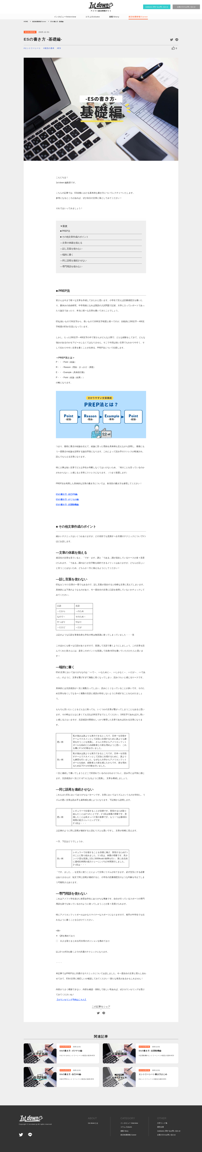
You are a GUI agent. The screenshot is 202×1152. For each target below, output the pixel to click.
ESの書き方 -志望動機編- (67, 504)
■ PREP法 (65, 231)
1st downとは (93, 1123)
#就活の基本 (48, 48)
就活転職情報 (128, 1135)
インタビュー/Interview (65, 17)
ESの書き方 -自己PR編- (67, 494)
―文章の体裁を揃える (71, 243)
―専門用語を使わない (71, 266)
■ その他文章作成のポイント (74, 237)
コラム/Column (92, 17)
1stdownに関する (168, 1131)
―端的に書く (66, 254)
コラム (126, 1127)
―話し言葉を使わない (71, 248)
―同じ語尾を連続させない (73, 260)
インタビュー (129, 1123)
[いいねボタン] (173, 48)
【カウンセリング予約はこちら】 (71, 1000)
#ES (59, 48)
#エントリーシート (32, 48)
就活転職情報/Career (138, 17)
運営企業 (160, 1127)
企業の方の (166, 1135)
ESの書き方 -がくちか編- (67, 499)
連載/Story (114, 17)
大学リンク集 (162, 1123)
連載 (124, 1131)
